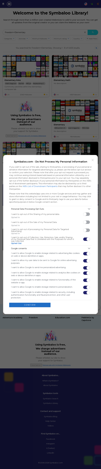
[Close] (92, 160)
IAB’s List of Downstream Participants (39, 186)
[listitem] (50, 209)
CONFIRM (30, 305)
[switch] (86, 214)
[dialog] (50, 234)
